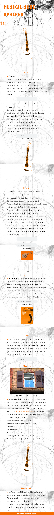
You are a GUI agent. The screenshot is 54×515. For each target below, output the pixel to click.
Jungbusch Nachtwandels (24, 411)
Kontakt (34, 513)
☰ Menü (3, 24)
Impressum (20, 513)
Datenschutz (27, 513)
